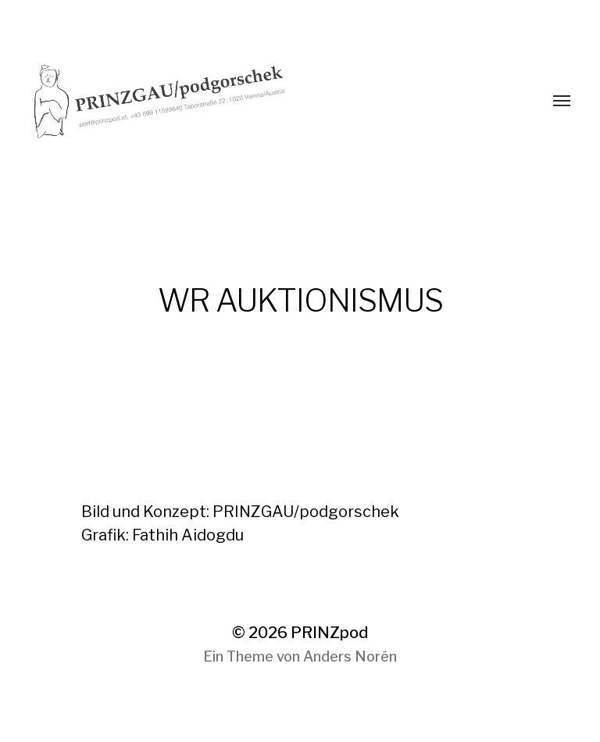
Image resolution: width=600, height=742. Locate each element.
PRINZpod (329, 632)
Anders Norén (350, 656)
